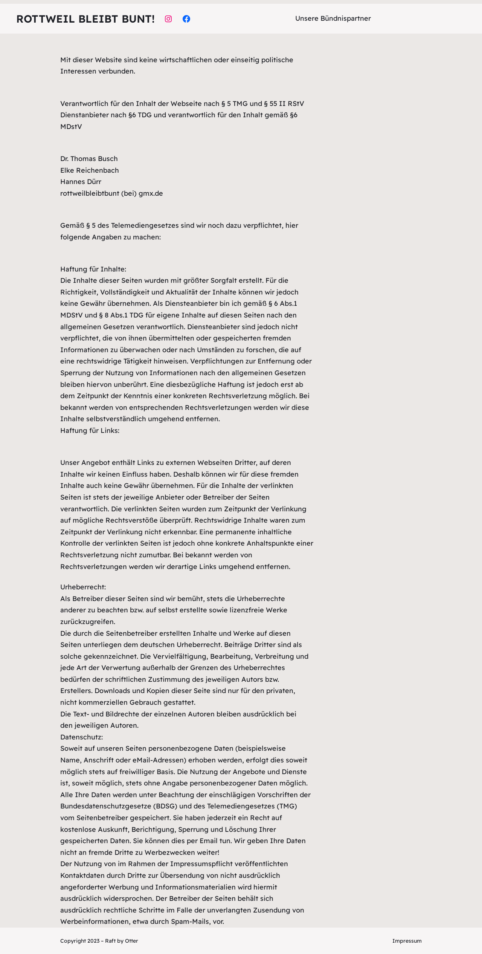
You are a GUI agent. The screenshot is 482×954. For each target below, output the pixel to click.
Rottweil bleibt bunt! (85, 18)
